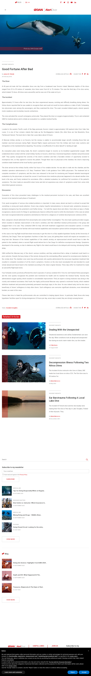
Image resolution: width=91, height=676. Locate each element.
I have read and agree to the (14, 474)
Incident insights (8, 64)
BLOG (18, 2)
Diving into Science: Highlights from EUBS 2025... (30, 563)
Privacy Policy (23, 474)
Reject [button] (73, 672)
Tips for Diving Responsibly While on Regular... (29, 491)
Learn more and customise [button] (13, 672)
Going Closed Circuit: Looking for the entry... (28, 527)
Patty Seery (54, 345)
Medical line (17, 488)
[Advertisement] (45, 439)
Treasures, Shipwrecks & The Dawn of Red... (28, 587)
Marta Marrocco (55, 381)
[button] (88, 650)
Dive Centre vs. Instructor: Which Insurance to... (29, 503)
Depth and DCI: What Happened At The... (27, 575)
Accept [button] (84, 672)
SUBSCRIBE (10, 479)
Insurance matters (19, 500)
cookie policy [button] (73, 656)
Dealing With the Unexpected (64, 329)
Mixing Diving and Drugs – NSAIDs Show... (27, 515)
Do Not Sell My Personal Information (60, 662)
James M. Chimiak (9, 74)
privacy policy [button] (13, 665)
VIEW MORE (10, 539)
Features (16, 524)
